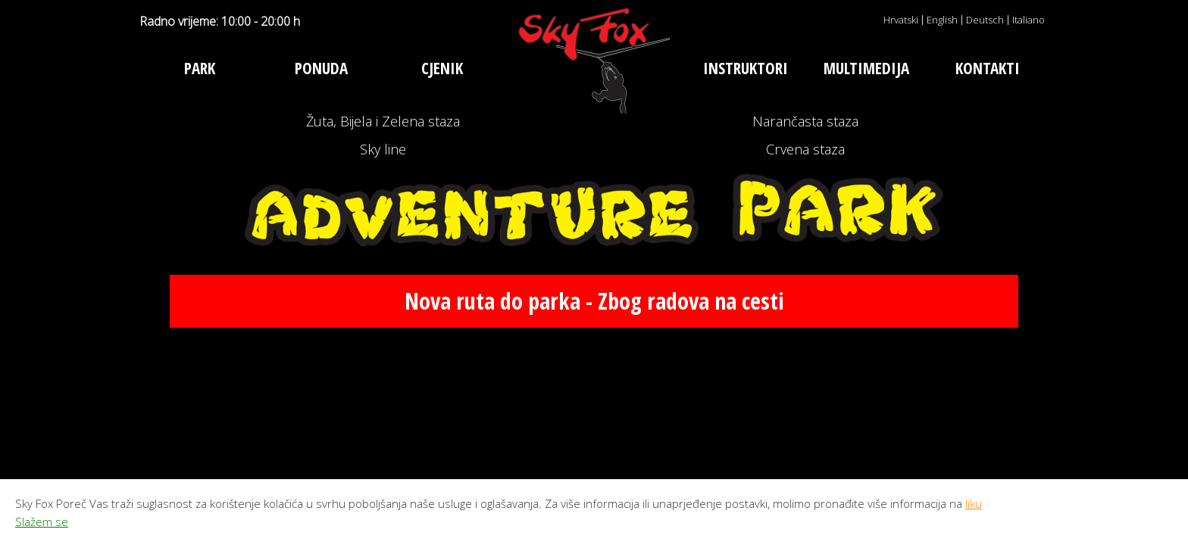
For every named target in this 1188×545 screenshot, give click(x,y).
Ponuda (321, 68)
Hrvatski (900, 19)
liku (973, 503)
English (942, 19)
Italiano (1028, 19)
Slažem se (41, 521)
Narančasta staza (805, 147)
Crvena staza (805, 229)
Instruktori (745, 68)
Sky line (383, 229)
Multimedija (866, 68)
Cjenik (442, 68)
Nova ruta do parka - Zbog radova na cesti (594, 409)
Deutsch (985, 19)
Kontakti (987, 68)
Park (199, 68)
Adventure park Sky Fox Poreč (594, 61)
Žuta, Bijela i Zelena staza (382, 147)
